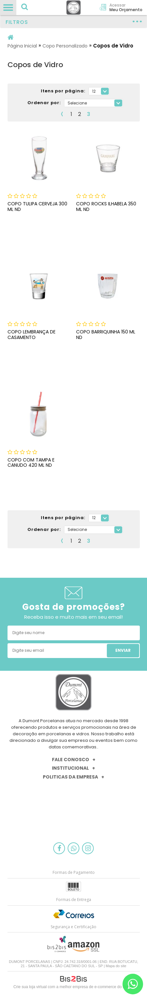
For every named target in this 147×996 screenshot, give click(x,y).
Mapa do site (116, 966)
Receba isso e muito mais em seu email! (73, 617)
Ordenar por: (44, 103)
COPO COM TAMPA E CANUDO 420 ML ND (31, 463)
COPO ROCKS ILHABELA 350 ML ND (106, 206)
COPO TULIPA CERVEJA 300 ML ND (37, 206)
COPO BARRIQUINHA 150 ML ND (105, 335)
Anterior (62, 114)
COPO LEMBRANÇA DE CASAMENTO (32, 335)
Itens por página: (63, 91)
